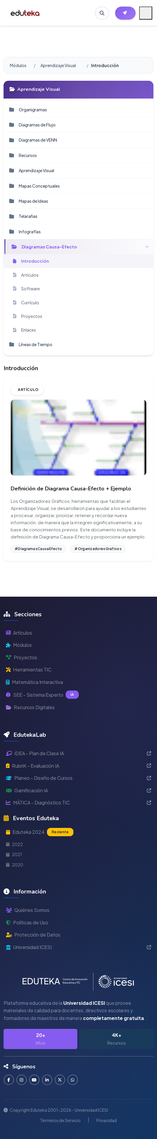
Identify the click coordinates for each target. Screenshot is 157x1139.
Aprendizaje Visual (58, 65)
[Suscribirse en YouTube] (34, 1080)
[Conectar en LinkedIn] (47, 1080)
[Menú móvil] (145, 13)
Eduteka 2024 (39, 832)
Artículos (19, 633)
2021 (14, 854)
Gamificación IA (78, 790)
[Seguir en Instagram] (21, 1080)
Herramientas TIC (28, 669)
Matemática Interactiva (34, 682)
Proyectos (21, 657)
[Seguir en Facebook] (9, 1080)
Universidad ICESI (78, 947)
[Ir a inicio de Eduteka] (25, 13)
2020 (14, 864)
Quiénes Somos (27, 910)
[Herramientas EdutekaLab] (125, 13)
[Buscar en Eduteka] (102, 13)
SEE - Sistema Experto (42, 694)
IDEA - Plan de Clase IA (78, 753)
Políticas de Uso (27, 922)
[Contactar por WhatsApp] (72, 1080)
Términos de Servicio (60, 1120)
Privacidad (106, 1120)
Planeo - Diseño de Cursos (78, 778)
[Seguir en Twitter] (60, 1080)
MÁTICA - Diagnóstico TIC (78, 802)
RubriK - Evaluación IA (78, 766)
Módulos (18, 65)
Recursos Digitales (30, 707)
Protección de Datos (33, 935)
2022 (14, 844)
